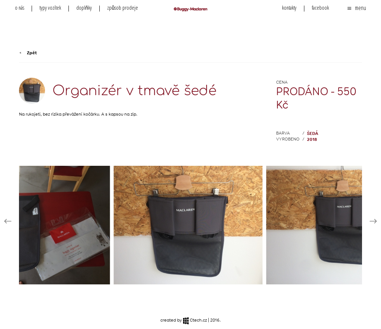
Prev (8, 221)
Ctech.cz (195, 321)
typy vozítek (50, 7)
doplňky (84, 7)
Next (373, 221)
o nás (19, 7)
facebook (320, 7)
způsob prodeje (122, 7)
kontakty (289, 7)
